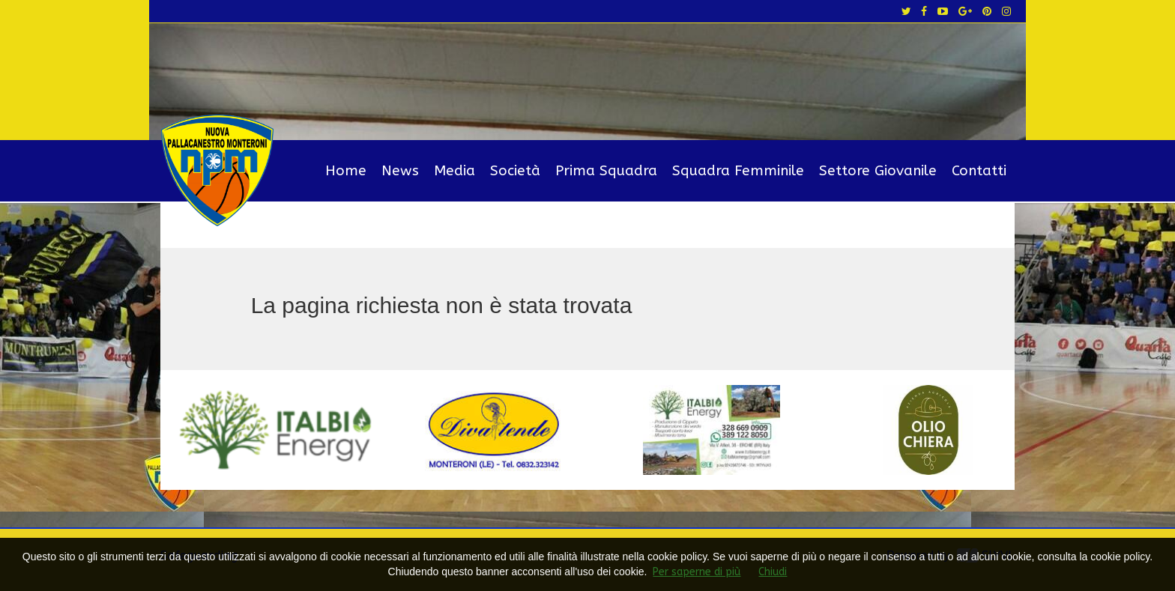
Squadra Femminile (738, 171)
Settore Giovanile (878, 171)
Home (345, 171)
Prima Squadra (606, 171)
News (400, 171)
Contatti (979, 171)
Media (454, 171)
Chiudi (772, 572)
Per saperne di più (696, 572)
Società (515, 171)
